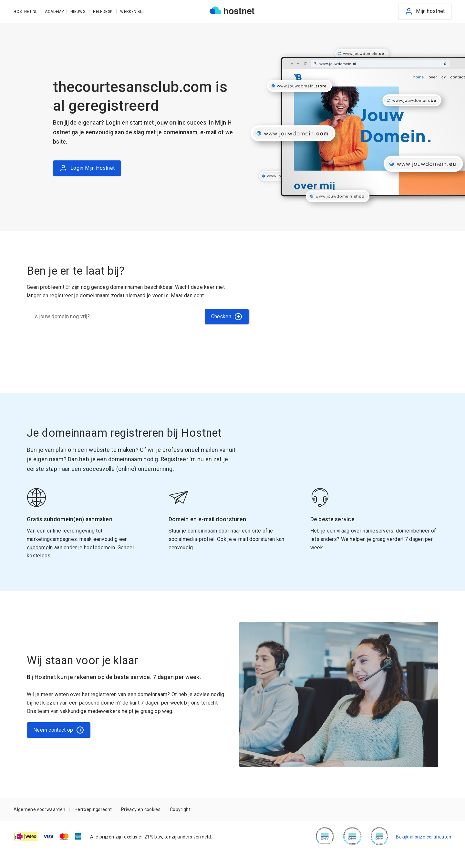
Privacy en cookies (140, 809)
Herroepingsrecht (93, 809)
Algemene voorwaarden (39, 809)
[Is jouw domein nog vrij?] (115, 316)
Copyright (180, 809)
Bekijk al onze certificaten (423, 836)
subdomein (40, 547)
